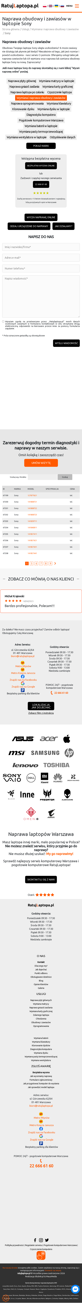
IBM (36, 1287)
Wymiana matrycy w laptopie (56, 81)
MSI (32, 1287)
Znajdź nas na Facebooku (23, 681)
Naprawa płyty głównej (22, 81)
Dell (12, 1290)
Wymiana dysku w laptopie (53, 109)
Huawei (32, 1290)
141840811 (32, 529)
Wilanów (35, 1299)
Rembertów (66, 1296)
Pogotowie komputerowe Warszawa (41, 120)
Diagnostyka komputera (40, 114)
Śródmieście (74, 1296)
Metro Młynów (23, 667)
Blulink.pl (39, 1277)
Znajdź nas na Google (23, 687)
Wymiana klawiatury (59, 103)
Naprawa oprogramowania (27, 103)
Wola (70, 1299)
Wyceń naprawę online (41, 217)
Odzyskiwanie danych (62, 137)
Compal (26, 1290)
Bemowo (15, 1296)
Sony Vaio (6, 1290)
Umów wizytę (41, 463)
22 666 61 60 (41, 184)
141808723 (32, 516)
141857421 (32, 542)
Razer (38, 1290)
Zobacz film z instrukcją (41, 714)
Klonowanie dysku (23, 109)
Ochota (40, 1296)
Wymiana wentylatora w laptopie (27, 137)
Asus (15, 1287)
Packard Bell (69, 1287)
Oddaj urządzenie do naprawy (29, 226)
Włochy (66, 1299)
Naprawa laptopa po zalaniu (27, 92)
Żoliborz (75, 1299)
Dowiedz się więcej (53, 1272)
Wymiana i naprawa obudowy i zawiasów (41, 97)
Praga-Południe (48, 1296)
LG (15, 1290)
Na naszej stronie (10, 1269)
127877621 (32, 496)
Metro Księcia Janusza (23, 674)
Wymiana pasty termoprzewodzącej (41, 131)
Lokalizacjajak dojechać (41, 707)
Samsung (53, 1287)
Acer (19, 1287)
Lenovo (61, 1287)
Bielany (28, 1296)
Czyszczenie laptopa (59, 92)
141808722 (32, 509)
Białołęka (22, 1296)
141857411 (32, 535)
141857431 (32, 548)
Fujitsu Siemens (43, 1287)
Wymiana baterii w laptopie (41, 126)
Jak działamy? (63, 226)
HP (57, 1287)
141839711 (32, 522)
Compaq (20, 1290)
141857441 (32, 554)
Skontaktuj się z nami (41, 880)
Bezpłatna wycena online (41, 165)
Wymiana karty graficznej (57, 86)
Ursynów (18, 1299)
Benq (29, 1287)
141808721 (32, 503)
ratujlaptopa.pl (24, 1274)
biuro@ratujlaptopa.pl (22, 657)
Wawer (24, 1299)
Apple (24, 1287)
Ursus (13, 1299)
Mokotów (34, 1296)
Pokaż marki (41, 145)
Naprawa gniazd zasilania (24, 86)
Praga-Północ (57, 1296)
